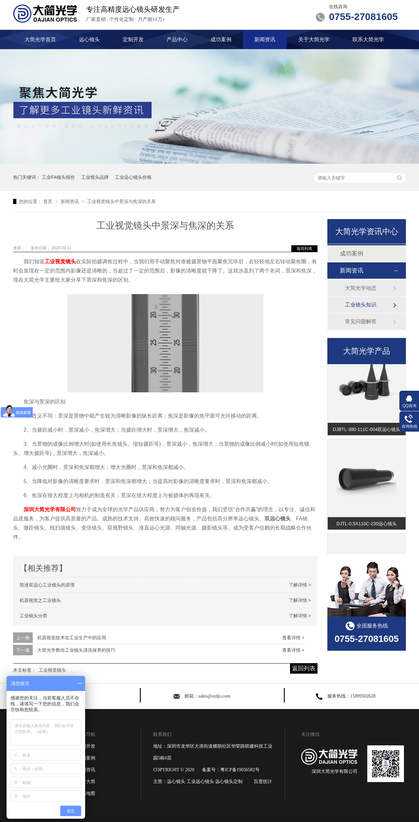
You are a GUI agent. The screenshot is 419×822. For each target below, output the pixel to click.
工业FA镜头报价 (58, 177)
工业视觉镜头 (60, 261)
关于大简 (86, 781)
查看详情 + (293, 637)
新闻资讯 (264, 39)
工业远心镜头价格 (133, 177)
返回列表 (304, 248)
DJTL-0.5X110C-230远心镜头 (367, 525)
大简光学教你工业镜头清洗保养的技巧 (76, 650)
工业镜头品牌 (95, 177)
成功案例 (220, 39)
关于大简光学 (314, 39)
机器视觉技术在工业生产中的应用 (71, 637)
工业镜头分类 (33, 615)
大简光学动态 (360, 288)
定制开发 (133, 39)
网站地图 (86, 793)
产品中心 (177, 39)
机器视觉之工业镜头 (40, 600)
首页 (48, 201)
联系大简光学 (368, 39)
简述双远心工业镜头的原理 (47, 585)
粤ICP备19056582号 (240, 769)
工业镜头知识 (360, 305)
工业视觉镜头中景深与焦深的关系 (121, 201)
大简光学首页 (40, 39)
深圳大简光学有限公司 (50, 509)
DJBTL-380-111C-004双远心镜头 (367, 430)
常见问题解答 (360, 321)
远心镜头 (89, 39)
